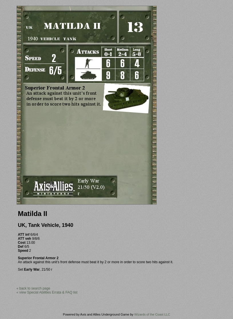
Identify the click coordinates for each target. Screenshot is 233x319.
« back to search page (33, 288)
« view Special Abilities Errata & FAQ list (47, 292)
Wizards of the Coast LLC (152, 314)
